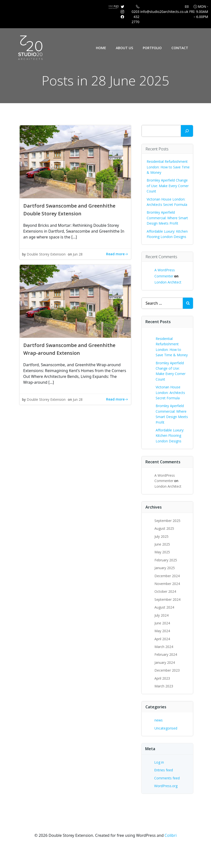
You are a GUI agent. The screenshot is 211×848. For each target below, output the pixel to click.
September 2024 (167, 599)
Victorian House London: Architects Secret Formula (170, 392)
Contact (179, 48)
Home (101, 48)
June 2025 (162, 544)
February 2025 (165, 560)
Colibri (171, 835)
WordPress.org (165, 786)
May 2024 (162, 631)
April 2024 (162, 639)
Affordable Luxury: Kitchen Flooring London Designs (170, 435)
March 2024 (163, 646)
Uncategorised (165, 728)
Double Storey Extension (46, 254)
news (158, 720)
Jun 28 (78, 254)
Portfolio (152, 48)
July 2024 (161, 615)
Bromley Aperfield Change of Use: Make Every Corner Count (168, 185)
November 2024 (167, 583)
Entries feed (163, 770)
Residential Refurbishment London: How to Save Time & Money (168, 167)
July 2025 (161, 536)
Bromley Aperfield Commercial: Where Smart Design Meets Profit (167, 218)
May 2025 (162, 552)
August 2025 (164, 528)
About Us (124, 48)
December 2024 (167, 576)
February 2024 (165, 654)
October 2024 (165, 591)
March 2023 (163, 686)
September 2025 (167, 520)
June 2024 (162, 623)
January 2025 (164, 567)
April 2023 (162, 678)
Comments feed (167, 778)
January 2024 (164, 662)
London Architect (167, 282)
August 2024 (164, 607)
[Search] (187, 131)
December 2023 (167, 670)
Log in (159, 762)
